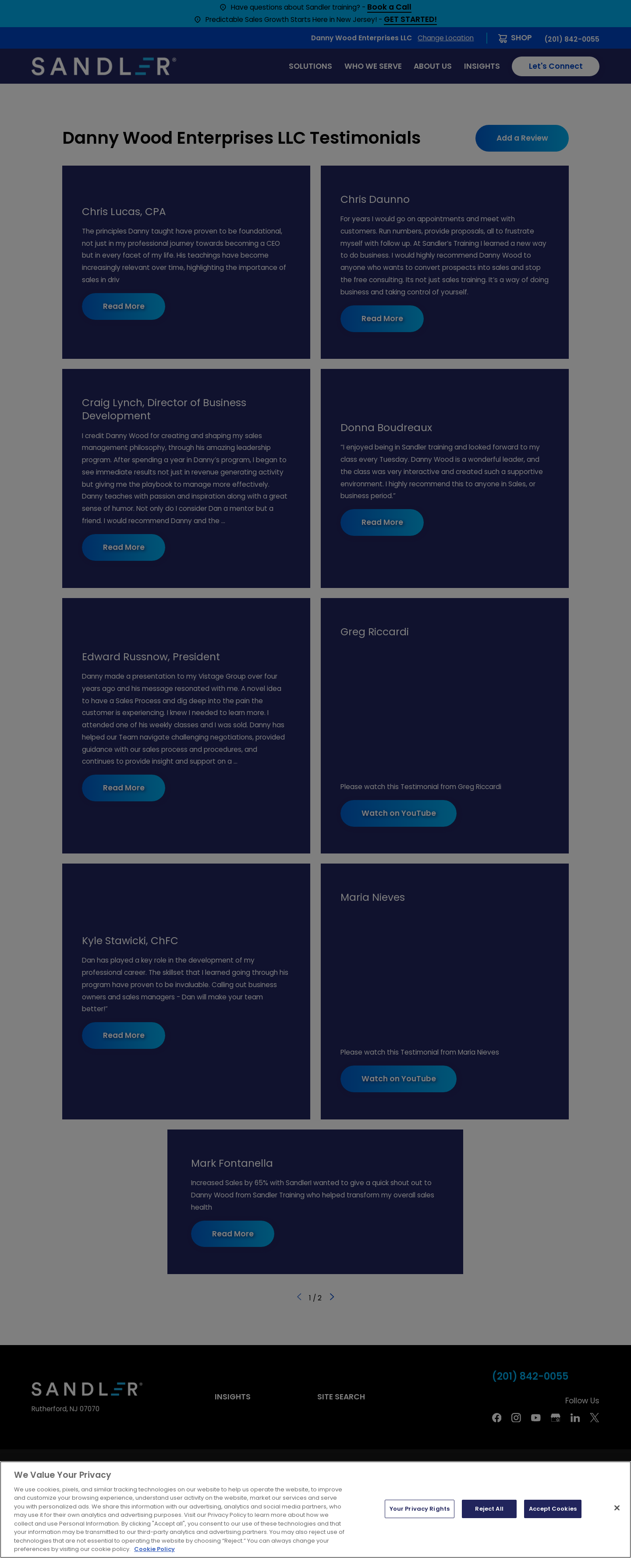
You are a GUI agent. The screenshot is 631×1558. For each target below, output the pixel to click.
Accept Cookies (553, 1509)
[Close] (617, 1508)
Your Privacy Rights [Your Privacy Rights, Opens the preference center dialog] (420, 1509)
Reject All (489, 1509)
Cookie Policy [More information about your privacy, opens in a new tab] (154, 1549)
